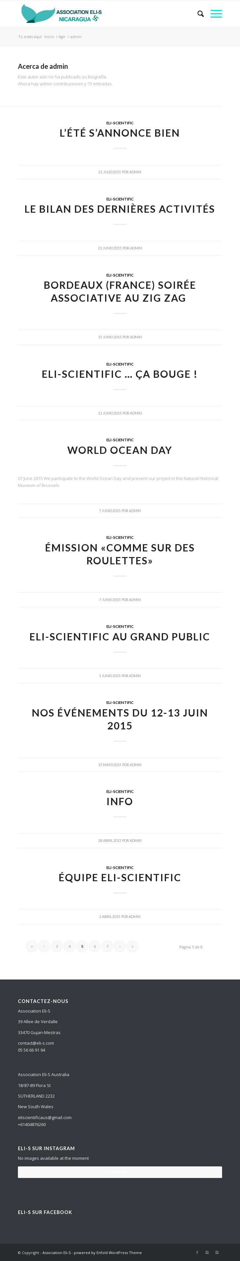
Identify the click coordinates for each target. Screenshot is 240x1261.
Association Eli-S (56, 1252)
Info (119, 801)
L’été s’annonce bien (120, 133)
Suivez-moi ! (120, 1172)
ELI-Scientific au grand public (120, 636)
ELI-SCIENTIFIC (120, 122)
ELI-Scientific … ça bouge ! (120, 374)
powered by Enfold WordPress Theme (108, 1252)
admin (135, 172)
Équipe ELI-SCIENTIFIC (120, 877)
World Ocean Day (119, 450)
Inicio (49, 36)
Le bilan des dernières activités (120, 209)
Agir (62, 36)
